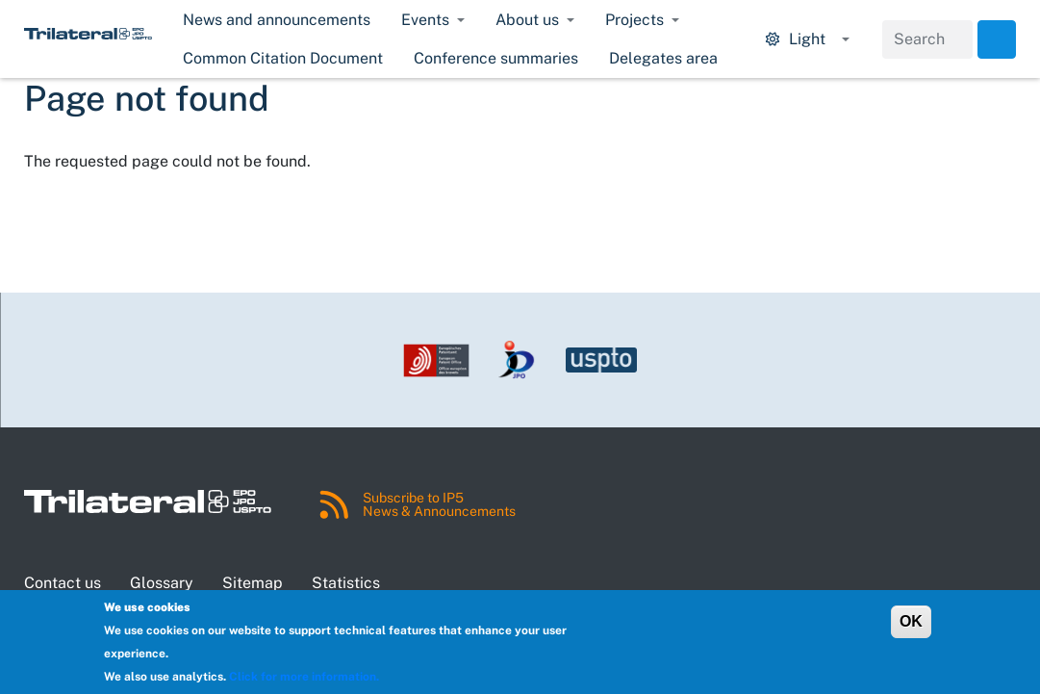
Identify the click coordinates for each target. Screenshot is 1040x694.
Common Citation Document (283, 58)
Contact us (62, 583)
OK (911, 621)
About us (527, 20)
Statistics (346, 583)
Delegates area (663, 58)
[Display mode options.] (807, 39)
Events (425, 20)
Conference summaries (496, 58)
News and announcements (276, 20)
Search (996, 39)
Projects (634, 20)
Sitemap (252, 583)
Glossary (161, 583)
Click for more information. (304, 676)
